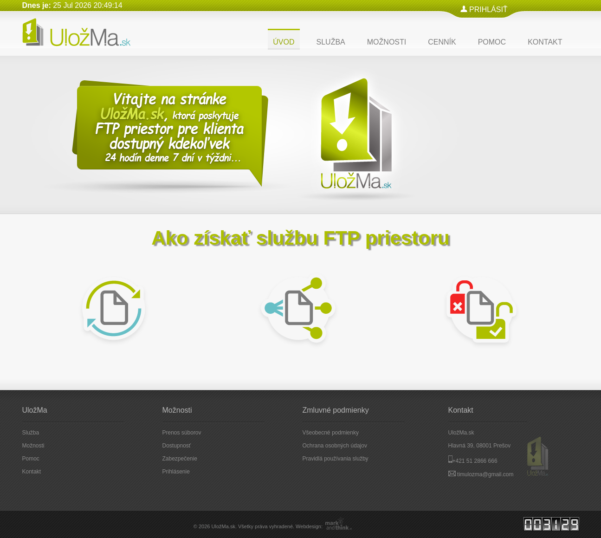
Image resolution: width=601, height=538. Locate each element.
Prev (516, 195)
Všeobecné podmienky (331, 432)
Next (556, 195)
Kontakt (31, 471)
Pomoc (30, 458)
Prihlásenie (176, 471)
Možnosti (33, 445)
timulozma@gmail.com (485, 474)
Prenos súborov (181, 432)
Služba (30, 432)
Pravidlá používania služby (335, 458)
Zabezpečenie (179, 458)
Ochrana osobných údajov (335, 445)
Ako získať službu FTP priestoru (300, 238)
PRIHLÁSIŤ (488, 9)
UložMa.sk (223, 526)
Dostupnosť (176, 445)
